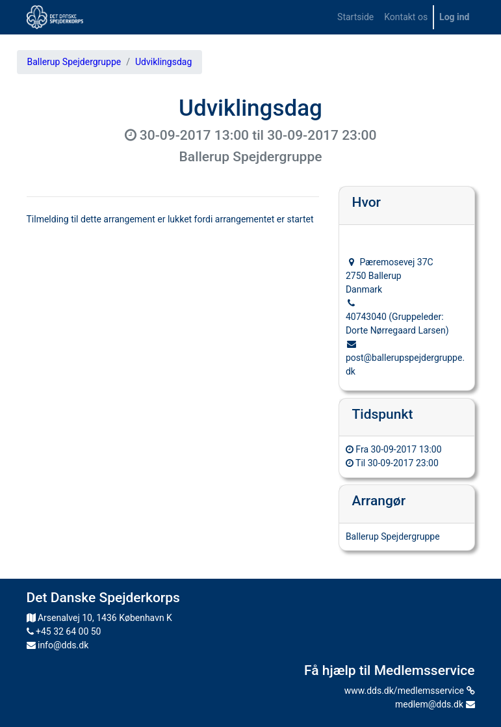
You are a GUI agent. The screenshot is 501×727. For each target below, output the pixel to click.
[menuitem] (355, 17)
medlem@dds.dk (434, 704)
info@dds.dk (58, 645)
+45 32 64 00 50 (64, 631)
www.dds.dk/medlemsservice (409, 690)
